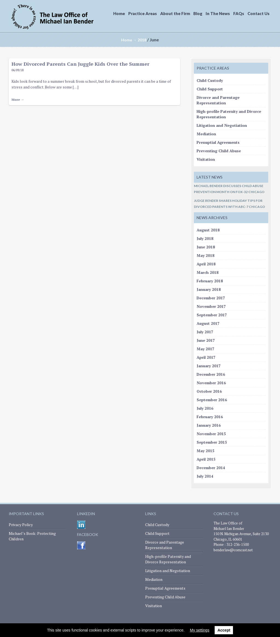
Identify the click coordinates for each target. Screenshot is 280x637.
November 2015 (211, 433)
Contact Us (258, 13)
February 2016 (210, 416)
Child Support (210, 88)
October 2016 (209, 391)
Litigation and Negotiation (222, 125)
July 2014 (205, 476)
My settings (199, 630)
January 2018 (209, 289)
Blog (197, 13)
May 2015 (205, 450)
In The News (218, 13)
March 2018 (207, 272)
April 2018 (206, 263)
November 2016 (211, 382)
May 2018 (205, 255)
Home (119, 13)
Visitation (206, 159)
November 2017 (211, 306)
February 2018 (210, 280)
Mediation (206, 133)
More (17, 99)
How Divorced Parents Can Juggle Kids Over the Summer (80, 64)
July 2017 (205, 331)
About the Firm (175, 13)
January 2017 (209, 365)
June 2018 (206, 246)
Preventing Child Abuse (219, 150)
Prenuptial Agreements (218, 142)
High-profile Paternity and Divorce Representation (168, 559)
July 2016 (205, 408)
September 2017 (212, 314)
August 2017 (208, 323)
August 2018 (208, 230)
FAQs (238, 13)
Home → (129, 40)
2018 (142, 40)
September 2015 (212, 442)
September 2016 (212, 399)
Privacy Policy (21, 524)
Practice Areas (142, 13)
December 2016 (211, 374)
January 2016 (209, 425)
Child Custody (210, 80)
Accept (223, 630)
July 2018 (205, 238)
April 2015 (206, 459)
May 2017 (205, 348)
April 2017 (206, 357)
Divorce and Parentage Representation (218, 100)
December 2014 (211, 467)
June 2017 (206, 340)
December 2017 (211, 297)
